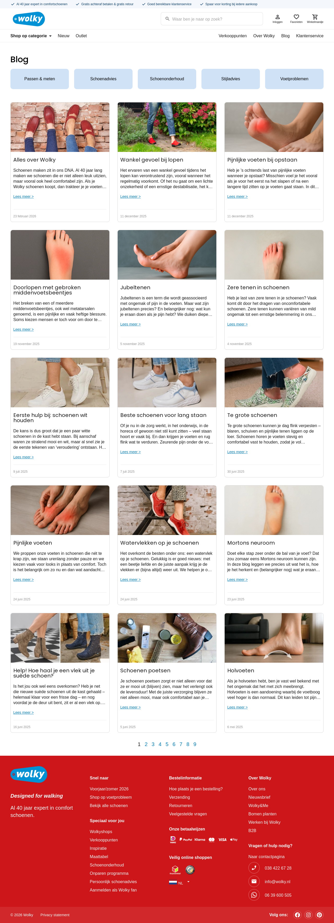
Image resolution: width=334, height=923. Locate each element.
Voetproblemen (294, 79)
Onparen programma (109, 873)
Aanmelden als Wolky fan (113, 890)
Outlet (81, 36)
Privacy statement (54, 915)
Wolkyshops (101, 831)
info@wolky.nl (277, 881)
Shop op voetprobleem (111, 797)
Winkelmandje (315, 18)
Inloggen (277, 18)
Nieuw (63, 36)
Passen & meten (39, 79)
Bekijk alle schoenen (109, 805)
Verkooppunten (233, 36)
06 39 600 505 (278, 895)
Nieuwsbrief (259, 797)
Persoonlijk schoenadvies (113, 881)
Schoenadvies (103, 79)
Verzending (179, 797)
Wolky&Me (258, 805)
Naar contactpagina (266, 856)
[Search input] (205, 18)
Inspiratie (98, 848)
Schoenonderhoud (167, 79)
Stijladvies (230, 79)
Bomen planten (262, 814)
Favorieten (296, 18)
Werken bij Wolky (264, 822)
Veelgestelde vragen (188, 814)
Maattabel (99, 856)
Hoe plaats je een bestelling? (196, 789)
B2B (252, 830)
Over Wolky (264, 36)
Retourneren (180, 805)
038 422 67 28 (278, 868)
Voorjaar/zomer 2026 (109, 789)
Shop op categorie (31, 36)
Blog (285, 36)
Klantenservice (310, 36)
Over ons (256, 789)
